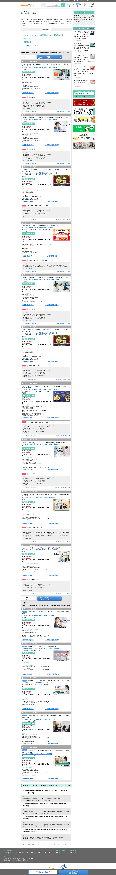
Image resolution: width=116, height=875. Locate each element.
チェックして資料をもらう (30, 61)
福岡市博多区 (26, 45)
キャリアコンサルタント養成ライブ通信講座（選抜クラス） (39, 719)
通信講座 (21, 852)
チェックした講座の (49, 57)
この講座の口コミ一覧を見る (62, 111)
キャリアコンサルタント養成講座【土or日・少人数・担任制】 (39, 549)
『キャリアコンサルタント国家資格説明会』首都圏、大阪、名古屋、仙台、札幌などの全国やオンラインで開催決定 (84, 59)
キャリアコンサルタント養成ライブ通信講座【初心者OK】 (38, 615)
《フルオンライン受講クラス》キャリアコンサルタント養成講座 (40, 444)
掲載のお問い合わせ (91, 0)
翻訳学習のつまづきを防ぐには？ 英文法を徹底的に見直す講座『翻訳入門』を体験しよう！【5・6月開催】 (84, 48)
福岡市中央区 (36, 45)
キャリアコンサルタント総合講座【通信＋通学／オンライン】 (39, 173)
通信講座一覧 (26, 38)
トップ (6, 852)
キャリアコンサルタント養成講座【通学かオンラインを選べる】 (40, 119)
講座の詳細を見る (28, 93)
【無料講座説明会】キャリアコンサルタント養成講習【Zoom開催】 (41, 648)
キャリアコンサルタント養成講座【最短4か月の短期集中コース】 (40, 279)
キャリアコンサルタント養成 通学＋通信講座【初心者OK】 (39, 497)
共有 (43, 5)
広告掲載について (9, 860)
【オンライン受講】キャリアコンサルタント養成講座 (37, 754)
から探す (70, 5)
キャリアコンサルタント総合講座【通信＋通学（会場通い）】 (39, 333)
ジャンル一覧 (13, 852)
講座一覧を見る (46, 29)
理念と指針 (59, 852)
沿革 (65, 852)
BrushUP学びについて (19, 858)
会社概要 (18, 860)
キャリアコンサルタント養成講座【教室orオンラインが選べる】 (40, 67)
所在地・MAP (72, 852)
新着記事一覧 (91, 28)
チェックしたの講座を (73, 872)
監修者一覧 (47, 852)
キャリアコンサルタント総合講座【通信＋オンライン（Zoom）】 (40, 389)
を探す (78, 5)
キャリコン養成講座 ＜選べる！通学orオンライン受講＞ (38, 227)
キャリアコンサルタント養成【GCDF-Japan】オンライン (38, 683)
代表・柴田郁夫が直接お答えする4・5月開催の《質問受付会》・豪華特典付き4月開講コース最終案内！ (84, 36)
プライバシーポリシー (34, 858)
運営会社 (25, 860)
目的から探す (29, 852)
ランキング (38, 852)
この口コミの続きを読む (29, 111)
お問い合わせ (7, 858)
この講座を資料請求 (53, 93)
